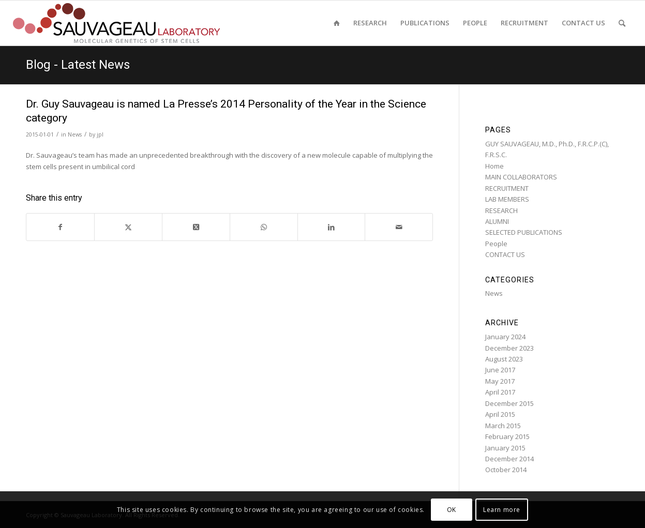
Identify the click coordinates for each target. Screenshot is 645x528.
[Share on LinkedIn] (331, 227)
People (496, 243)
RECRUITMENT (507, 188)
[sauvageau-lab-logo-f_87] (116, 23)
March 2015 (503, 425)
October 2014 (506, 469)
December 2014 (509, 458)
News (75, 134)
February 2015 (507, 436)
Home (494, 166)
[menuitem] (337, 23)
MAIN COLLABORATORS (521, 177)
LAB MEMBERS (507, 199)
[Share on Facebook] (60, 227)
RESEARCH (501, 210)
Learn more (501, 509)
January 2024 (505, 336)
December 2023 (509, 348)
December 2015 (509, 403)
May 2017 (500, 381)
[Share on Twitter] (128, 227)
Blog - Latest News (78, 64)
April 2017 (500, 392)
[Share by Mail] (398, 227)
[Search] (622, 23)
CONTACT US (505, 254)
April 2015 (500, 414)
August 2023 (504, 359)
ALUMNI (497, 221)
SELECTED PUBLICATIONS (523, 232)
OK (451, 509)
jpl (100, 134)
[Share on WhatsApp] (263, 227)
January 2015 (505, 447)
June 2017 (500, 369)
